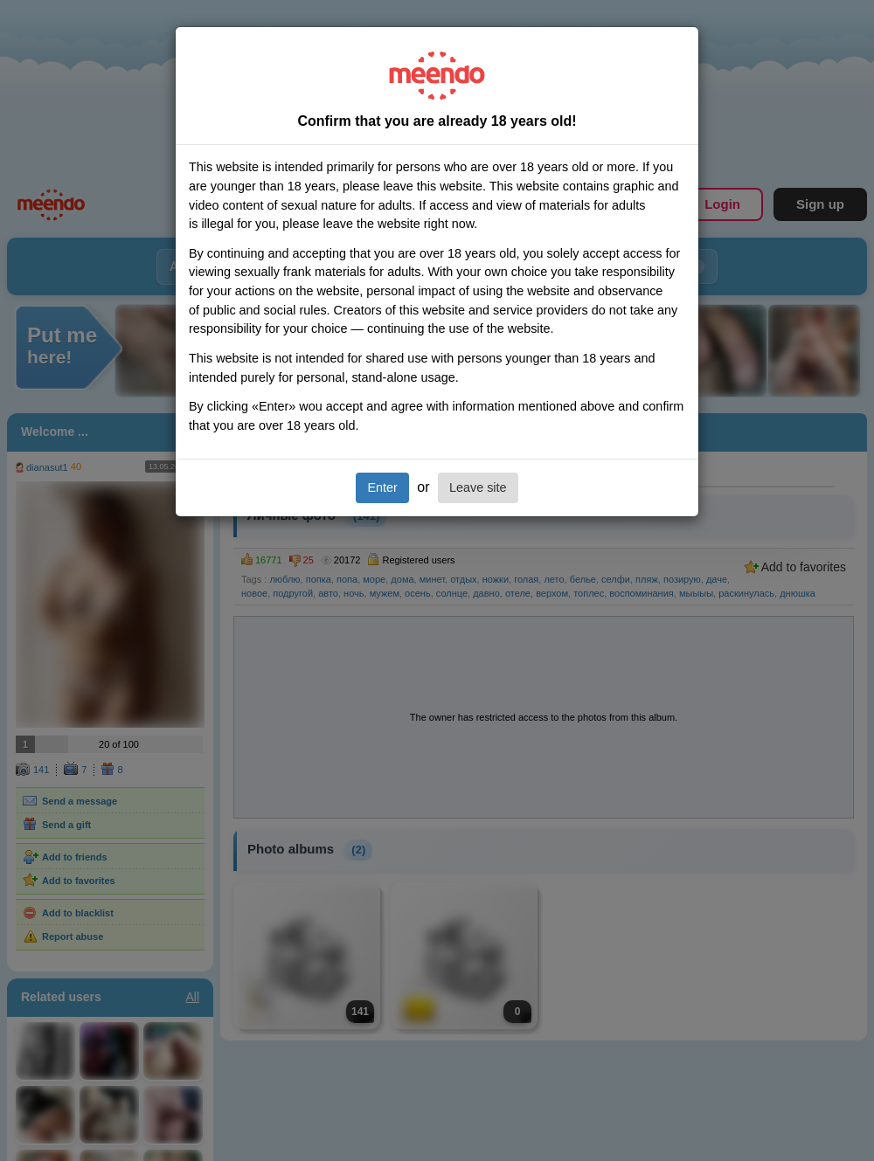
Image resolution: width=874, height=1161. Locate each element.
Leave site (478, 487)
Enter (382, 487)
